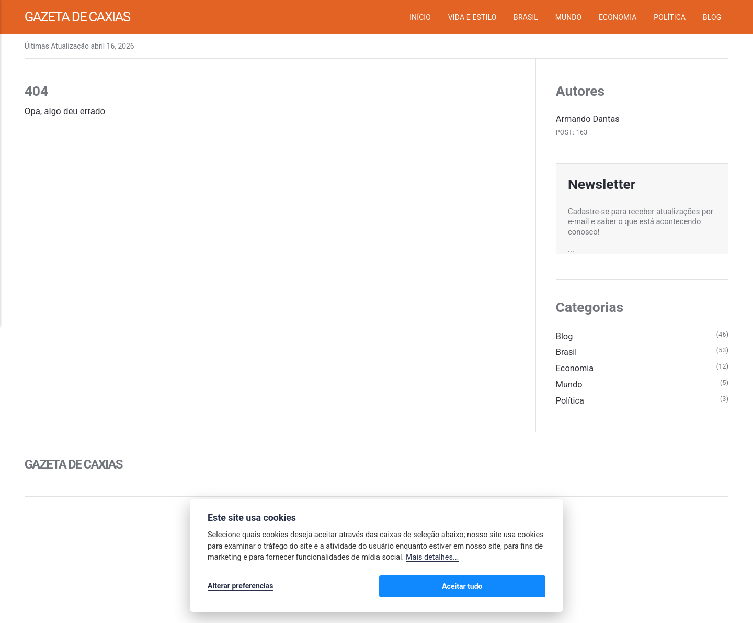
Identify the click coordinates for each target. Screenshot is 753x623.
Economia (618, 17)
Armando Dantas (589, 119)
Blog (712, 17)
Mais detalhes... (432, 559)
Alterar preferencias (240, 587)
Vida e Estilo (472, 17)
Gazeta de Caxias (82, 17)
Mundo (568, 17)
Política (670, 17)
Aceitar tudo (514, 587)
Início (420, 17)
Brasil (526, 17)
